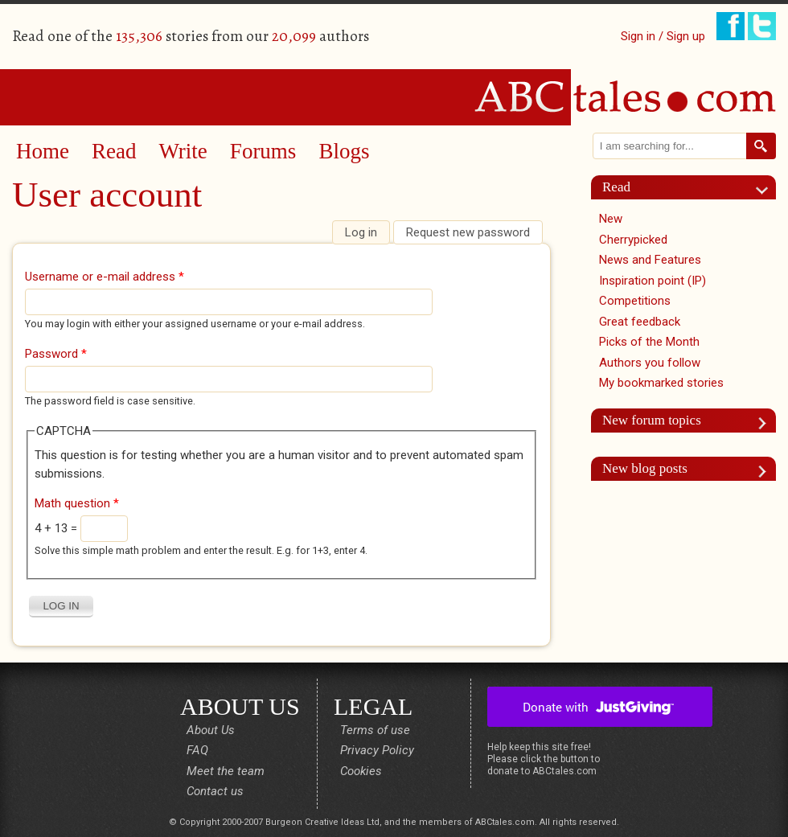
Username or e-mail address (104, 276)
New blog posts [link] (644, 468)
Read (114, 151)
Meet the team (226, 771)
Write (182, 151)
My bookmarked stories (661, 382)
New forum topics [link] (651, 420)
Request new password (468, 232)
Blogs (343, 151)
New (610, 218)
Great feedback (639, 321)
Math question (77, 503)
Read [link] (616, 187)
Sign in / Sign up (663, 36)
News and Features (650, 259)
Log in (367, 232)
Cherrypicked (633, 239)
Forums (263, 151)
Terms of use (375, 730)
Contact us (215, 791)
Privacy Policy (377, 750)
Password (56, 354)
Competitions (635, 300)
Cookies (361, 771)
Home (42, 151)
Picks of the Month (649, 341)
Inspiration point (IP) (652, 280)
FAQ (197, 750)
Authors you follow (649, 362)
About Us (211, 730)
